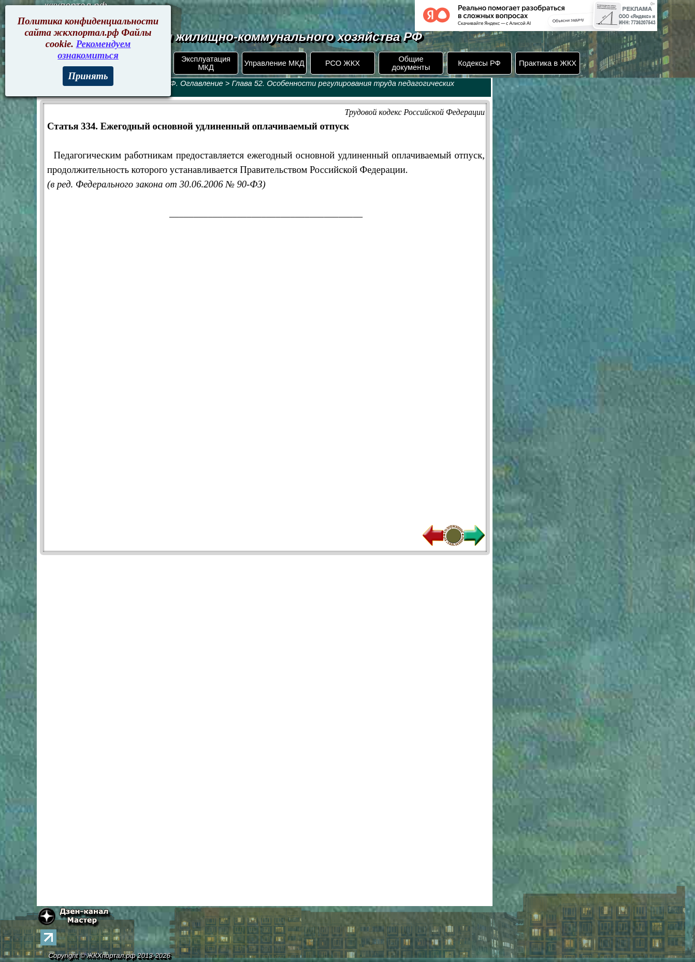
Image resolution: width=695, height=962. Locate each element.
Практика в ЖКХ (547, 63)
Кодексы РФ (479, 63)
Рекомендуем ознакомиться (94, 49)
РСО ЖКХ (342, 63)
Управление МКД (274, 63)
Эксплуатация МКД (205, 63)
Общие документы (411, 63)
